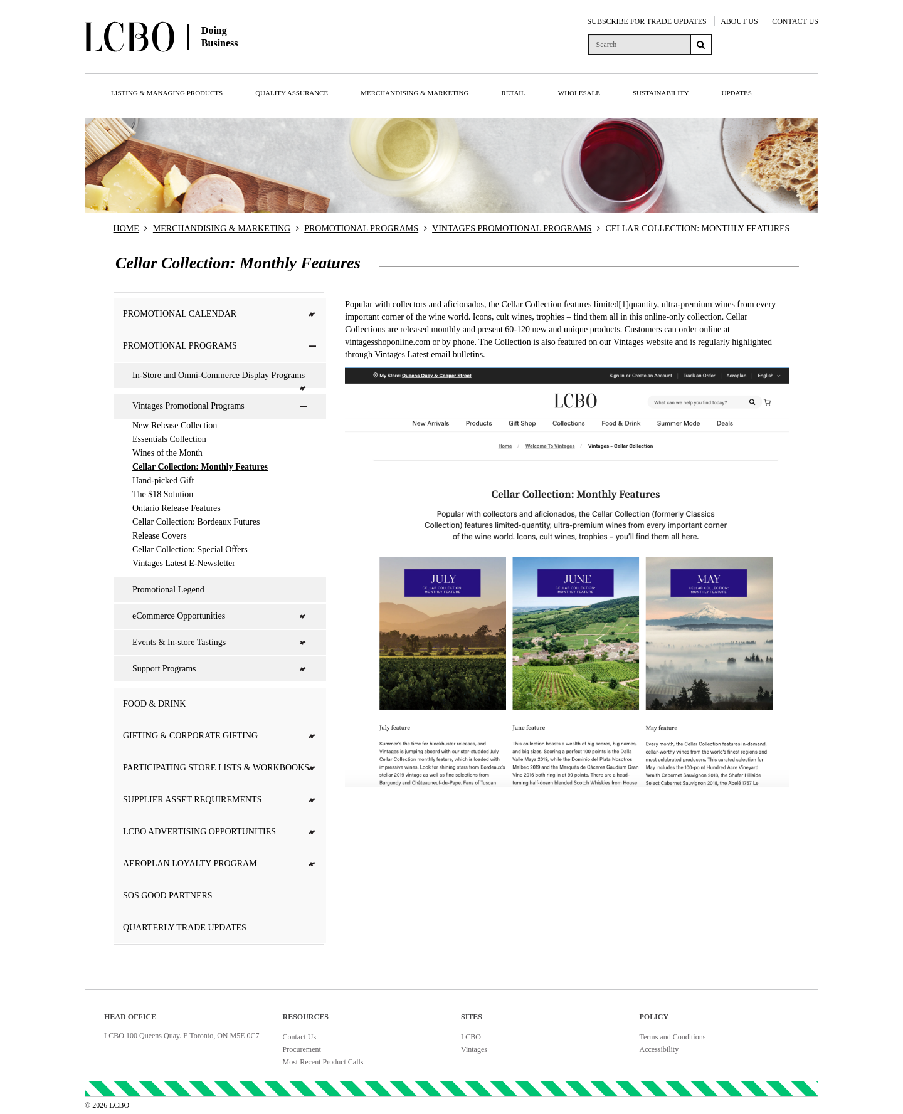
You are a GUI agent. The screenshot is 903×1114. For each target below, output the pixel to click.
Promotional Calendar (220, 313)
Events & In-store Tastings (219, 642)
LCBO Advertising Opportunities (220, 831)
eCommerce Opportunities (219, 616)
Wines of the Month (167, 453)
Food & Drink (154, 703)
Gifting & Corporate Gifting (220, 735)
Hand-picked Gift (163, 480)
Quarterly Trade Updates (184, 927)
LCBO (471, 1037)
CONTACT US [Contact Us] (795, 21)
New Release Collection (174, 425)
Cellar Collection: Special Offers (190, 549)
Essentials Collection (169, 439)
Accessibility (659, 1049)
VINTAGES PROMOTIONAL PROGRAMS (511, 228)
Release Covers (159, 535)
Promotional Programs (220, 345)
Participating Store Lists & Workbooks (220, 767)
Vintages (474, 1049)
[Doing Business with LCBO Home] (206, 62)
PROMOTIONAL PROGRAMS (361, 228)
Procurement (302, 1049)
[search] (639, 44)
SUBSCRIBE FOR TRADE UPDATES (647, 21)
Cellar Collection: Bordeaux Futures (196, 522)
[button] (313, 314)
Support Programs (219, 668)
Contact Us (300, 1037)
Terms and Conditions (673, 1037)
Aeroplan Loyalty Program (220, 863)
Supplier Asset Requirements (220, 799)
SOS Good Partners (168, 895)
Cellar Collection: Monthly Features (200, 466)
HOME (126, 228)
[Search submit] (701, 44)
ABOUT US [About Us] (739, 21)
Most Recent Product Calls (323, 1062)
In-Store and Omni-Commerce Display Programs (219, 379)
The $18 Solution (162, 494)
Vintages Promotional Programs (219, 406)
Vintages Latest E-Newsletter (183, 563)
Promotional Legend (168, 589)
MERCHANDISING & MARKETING (221, 228)
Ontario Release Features (176, 508)
